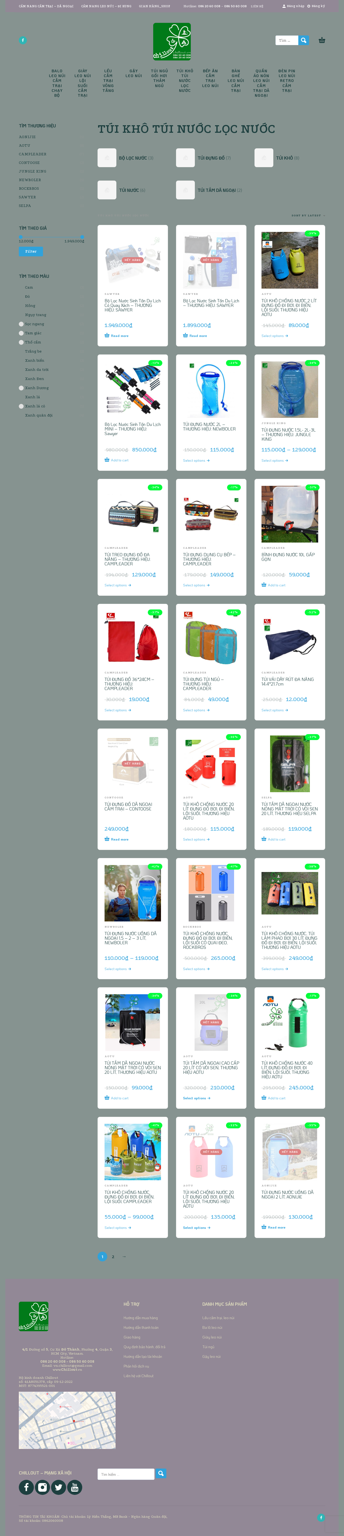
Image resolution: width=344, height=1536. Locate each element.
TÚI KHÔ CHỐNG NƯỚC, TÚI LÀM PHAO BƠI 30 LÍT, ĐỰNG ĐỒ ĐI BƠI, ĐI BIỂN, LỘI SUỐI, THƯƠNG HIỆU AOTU (289, 940)
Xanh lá (29, 397)
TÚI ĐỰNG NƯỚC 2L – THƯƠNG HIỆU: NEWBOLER (209, 426)
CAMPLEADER (32, 154)
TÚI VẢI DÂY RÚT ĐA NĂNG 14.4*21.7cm (287, 681)
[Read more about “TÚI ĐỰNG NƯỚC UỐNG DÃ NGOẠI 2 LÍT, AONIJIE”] (280, 1227)
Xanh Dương (34, 388)
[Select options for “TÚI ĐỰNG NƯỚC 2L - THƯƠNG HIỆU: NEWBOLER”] (201, 460)
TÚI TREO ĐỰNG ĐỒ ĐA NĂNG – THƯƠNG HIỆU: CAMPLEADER (127, 559)
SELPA (25, 205)
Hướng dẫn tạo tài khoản (143, 1356)
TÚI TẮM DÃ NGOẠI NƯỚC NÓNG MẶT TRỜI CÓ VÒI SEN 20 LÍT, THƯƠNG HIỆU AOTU (133, 1067)
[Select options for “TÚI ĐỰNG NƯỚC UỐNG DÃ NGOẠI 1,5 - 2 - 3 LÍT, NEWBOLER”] (123, 968)
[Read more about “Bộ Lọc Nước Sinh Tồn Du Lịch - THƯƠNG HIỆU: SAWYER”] (201, 336)
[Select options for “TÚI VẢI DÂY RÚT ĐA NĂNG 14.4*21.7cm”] (280, 710)
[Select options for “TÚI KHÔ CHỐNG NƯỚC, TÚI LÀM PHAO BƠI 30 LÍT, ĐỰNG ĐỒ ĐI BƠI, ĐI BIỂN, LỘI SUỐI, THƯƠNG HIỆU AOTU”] (280, 968)
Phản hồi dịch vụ (136, 1366)
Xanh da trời (34, 369)
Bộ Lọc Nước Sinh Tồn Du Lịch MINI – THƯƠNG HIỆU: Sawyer (133, 428)
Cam (26, 287)
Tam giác (30, 333)
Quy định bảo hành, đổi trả (144, 1346)
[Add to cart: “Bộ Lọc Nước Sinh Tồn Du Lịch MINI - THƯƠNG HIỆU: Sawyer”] (123, 460)
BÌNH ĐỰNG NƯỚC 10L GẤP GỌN (288, 557)
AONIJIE (27, 137)
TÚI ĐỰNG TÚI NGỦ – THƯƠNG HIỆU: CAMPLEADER (203, 683)
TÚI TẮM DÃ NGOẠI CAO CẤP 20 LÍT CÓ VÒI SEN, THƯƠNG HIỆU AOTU (211, 1067)
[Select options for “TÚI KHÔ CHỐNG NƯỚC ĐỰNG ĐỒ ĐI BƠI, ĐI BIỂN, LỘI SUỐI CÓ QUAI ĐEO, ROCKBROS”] (201, 968)
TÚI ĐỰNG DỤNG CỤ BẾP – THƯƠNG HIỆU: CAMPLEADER (209, 559)
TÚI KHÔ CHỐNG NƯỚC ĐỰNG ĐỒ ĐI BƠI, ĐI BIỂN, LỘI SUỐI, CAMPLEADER (129, 1196)
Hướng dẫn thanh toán (141, 1327)
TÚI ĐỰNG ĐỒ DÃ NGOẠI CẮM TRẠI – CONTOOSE (128, 806)
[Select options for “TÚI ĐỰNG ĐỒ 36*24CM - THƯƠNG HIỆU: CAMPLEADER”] (123, 710)
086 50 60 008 (235, 6)
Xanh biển (31, 360)
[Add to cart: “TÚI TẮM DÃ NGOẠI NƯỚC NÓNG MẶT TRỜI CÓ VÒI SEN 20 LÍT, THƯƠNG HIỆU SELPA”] (280, 839)
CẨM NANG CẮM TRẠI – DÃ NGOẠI (46, 6)
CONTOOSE (29, 162)
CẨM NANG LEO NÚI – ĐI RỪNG (106, 6)
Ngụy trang (32, 315)
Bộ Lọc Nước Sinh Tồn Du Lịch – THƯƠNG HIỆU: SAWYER (211, 303)
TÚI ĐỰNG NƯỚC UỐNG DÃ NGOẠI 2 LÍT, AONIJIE (287, 1194)
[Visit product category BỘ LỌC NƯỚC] (133, 157)
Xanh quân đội (36, 415)
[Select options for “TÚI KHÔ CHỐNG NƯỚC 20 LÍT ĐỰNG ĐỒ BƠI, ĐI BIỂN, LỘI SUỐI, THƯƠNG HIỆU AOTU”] (201, 839)
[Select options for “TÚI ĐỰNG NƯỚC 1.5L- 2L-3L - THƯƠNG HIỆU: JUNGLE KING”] (280, 460)
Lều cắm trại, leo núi (218, 1317)
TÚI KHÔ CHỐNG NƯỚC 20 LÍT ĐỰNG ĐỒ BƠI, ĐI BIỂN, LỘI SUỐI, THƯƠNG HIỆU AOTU (209, 811)
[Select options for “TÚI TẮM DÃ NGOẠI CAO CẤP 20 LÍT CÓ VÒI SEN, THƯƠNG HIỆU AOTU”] (201, 1098)
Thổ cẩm (30, 342)
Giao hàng (132, 1337)
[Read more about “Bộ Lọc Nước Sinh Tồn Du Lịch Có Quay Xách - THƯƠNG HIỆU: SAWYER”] (123, 336)
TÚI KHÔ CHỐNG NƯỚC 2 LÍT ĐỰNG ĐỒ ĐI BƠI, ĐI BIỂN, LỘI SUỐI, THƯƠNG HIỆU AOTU (289, 307)
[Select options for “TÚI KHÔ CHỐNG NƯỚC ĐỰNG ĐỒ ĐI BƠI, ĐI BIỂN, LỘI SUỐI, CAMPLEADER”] (123, 1227)
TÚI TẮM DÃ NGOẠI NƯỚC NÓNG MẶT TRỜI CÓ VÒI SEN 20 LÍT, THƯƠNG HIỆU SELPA (289, 808)
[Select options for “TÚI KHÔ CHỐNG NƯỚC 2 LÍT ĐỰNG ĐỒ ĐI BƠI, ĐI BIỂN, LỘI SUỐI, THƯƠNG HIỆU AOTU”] (280, 335)
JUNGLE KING (32, 171)
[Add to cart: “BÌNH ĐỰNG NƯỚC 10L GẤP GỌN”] (280, 585)
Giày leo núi (212, 1337)
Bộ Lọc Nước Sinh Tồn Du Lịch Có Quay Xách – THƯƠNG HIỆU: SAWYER (133, 305)
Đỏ (24, 296)
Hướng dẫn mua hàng (141, 1317)
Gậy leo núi (211, 1356)
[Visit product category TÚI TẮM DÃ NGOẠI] (211, 190)
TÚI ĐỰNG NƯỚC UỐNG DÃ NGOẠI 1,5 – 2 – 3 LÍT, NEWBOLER (131, 938)
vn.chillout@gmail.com (72, 1365)
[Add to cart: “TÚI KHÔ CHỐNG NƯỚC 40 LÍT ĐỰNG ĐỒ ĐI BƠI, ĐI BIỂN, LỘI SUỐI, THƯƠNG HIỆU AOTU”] (280, 1098)
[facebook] (23, 40)
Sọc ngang (31, 324)
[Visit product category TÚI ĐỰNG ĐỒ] (211, 157)
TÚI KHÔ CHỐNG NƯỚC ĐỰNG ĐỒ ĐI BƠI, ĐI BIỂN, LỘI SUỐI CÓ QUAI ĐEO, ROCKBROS (208, 940)
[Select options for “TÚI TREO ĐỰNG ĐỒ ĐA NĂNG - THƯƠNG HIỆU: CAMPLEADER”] (123, 585)
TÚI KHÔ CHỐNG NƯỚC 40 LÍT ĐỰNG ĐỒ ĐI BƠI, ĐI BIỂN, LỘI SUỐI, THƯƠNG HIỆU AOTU (287, 1069)
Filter (31, 251)
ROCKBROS (29, 188)
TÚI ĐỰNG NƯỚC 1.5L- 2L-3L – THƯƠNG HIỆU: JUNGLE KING (288, 434)
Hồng (27, 305)
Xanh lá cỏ (32, 406)
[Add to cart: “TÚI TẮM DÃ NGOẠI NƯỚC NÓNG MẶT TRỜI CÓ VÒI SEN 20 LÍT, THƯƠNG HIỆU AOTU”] (123, 1098)
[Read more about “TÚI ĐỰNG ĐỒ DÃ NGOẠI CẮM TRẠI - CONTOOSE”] (123, 839)
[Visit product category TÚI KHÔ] (290, 157)
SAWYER (27, 197)
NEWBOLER (30, 180)
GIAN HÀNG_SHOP (154, 6)
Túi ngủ (208, 1346)
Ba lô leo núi (212, 1327)
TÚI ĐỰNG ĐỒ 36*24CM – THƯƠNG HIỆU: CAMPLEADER (129, 683)
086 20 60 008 (209, 6)
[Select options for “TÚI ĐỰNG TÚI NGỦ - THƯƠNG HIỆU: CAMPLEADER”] (201, 710)
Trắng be (30, 351)
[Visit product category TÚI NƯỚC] (133, 190)
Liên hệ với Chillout (138, 1375)
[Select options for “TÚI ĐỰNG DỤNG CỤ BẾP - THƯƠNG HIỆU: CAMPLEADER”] (201, 585)
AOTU (24, 145)
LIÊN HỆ (257, 6)
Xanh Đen (31, 378)
